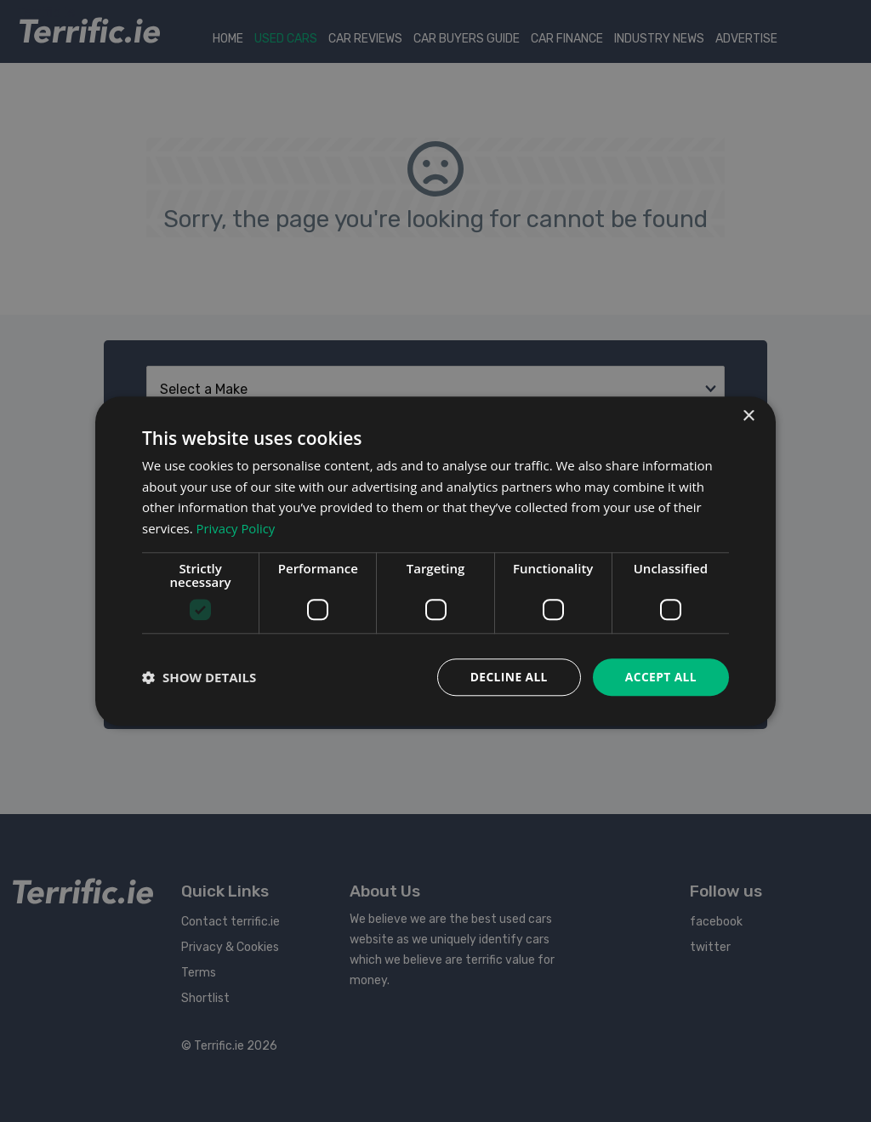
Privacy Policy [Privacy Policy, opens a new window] (236, 528)
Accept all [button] (660, 677)
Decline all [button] (507, 677)
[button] (199, 677)
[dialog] (435, 561)
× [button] (748, 415)
